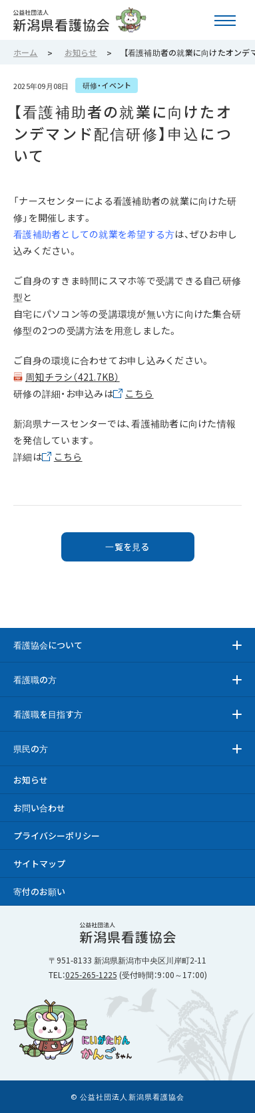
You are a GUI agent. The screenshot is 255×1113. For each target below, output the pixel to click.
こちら (139, 393)
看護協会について (48, 645)
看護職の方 (35, 679)
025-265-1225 (91, 974)
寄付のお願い (39, 891)
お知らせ (30, 779)
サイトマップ (39, 863)
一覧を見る (127, 546)
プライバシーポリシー (56, 835)
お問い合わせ (39, 807)
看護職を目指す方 (48, 714)
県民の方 (30, 748)
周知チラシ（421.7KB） (72, 376)
